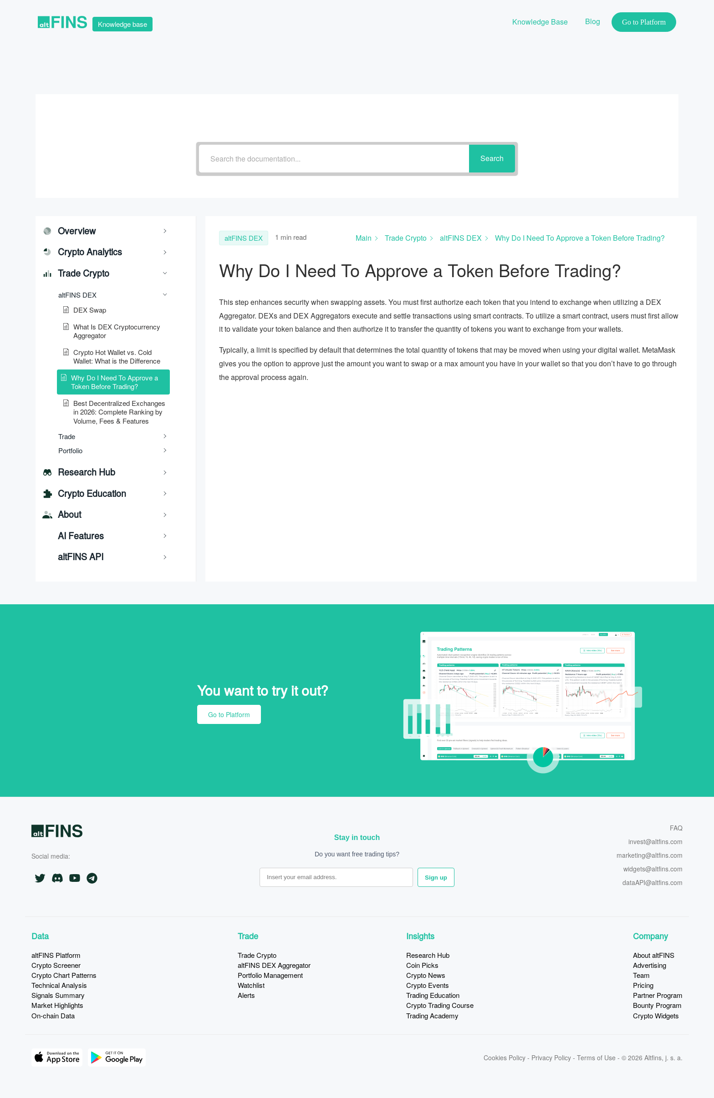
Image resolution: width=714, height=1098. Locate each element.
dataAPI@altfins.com (652, 883)
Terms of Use (596, 1057)
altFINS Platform (56, 955)
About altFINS (653, 955)
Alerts (246, 995)
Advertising (649, 965)
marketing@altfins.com (650, 856)
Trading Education (432, 995)
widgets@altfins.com (653, 869)
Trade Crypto (257, 955)
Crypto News (425, 975)
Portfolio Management (270, 975)
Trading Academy (432, 1015)
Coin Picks (422, 965)
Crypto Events (427, 985)
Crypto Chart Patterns (64, 975)
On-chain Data (53, 1015)
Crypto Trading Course (440, 1005)
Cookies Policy (504, 1057)
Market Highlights (57, 1005)
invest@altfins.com (655, 842)
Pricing (643, 985)
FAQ (676, 828)
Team (641, 975)
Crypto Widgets (656, 1015)
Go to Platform (229, 714)
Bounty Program (657, 1005)
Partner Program (658, 995)
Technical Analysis (59, 985)
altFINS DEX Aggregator (274, 965)
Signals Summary (58, 995)
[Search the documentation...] (334, 158)
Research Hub (427, 955)
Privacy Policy (551, 1057)
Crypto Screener (56, 965)
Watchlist (251, 985)
